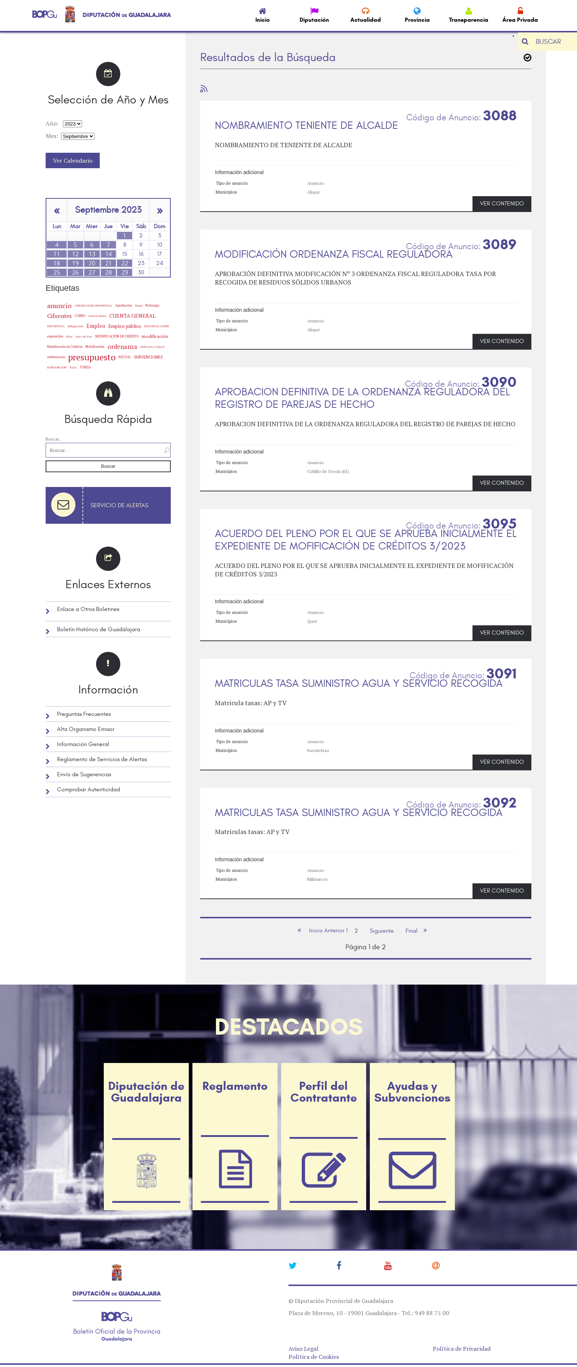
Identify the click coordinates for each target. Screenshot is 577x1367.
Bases (138, 305)
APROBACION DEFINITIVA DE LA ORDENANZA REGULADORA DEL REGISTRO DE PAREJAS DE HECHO (362, 398)
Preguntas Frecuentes (84, 714)
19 (75, 263)
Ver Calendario (72, 160)
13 (92, 254)
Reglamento (235, 1085)
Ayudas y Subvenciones (412, 1091)
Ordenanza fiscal (152, 347)
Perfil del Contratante (323, 1091)
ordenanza (122, 347)
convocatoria (97, 316)
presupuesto (92, 357)
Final (412, 931)
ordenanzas (56, 356)
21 (108, 263)
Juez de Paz (83, 336)
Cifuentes (59, 315)
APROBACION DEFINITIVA (93, 305)
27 (92, 272)
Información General (83, 744)
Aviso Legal (303, 1349)
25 (56, 272)
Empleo (95, 325)
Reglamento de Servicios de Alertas (102, 759)
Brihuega (152, 305)
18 (56, 263)
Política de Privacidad (462, 1349)
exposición (55, 336)
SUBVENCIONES (148, 357)
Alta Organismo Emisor (85, 729)
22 (124, 263)
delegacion (76, 326)
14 (108, 254)
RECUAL (124, 357)
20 (92, 263)
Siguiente (382, 931)
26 (75, 272)
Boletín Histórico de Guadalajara (98, 629)
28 (108, 272)
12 (75, 254)
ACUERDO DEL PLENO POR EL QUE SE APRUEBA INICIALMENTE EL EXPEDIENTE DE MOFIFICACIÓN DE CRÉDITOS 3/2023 (366, 540)
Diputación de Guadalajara (146, 1091)
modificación (155, 336)
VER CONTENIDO (502, 203)
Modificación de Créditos (64, 347)
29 (124, 272)
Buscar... (54, 439)
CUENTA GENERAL (132, 315)
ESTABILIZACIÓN (156, 326)
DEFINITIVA (56, 326)
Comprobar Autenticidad (88, 789)
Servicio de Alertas (119, 505)
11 (56, 254)
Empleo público (124, 326)
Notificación (95, 346)
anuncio (59, 305)
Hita (69, 336)
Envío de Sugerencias (84, 774)
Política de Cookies (313, 1357)
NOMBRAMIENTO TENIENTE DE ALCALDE (306, 125)
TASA (73, 367)
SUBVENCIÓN (57, 367)
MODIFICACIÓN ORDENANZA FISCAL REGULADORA (334, 254)
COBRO (80, 315)
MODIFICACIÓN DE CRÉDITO (117, 336)
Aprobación (123, 305)
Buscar (108, 466)
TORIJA (85, 367)
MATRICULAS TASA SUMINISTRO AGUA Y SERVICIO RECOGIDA (359, 683)
